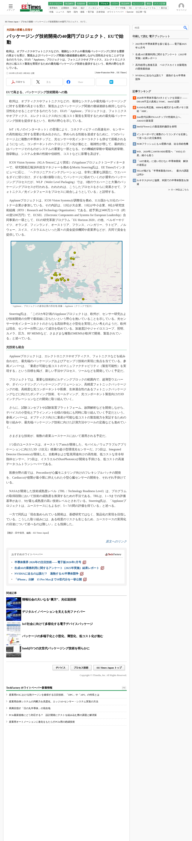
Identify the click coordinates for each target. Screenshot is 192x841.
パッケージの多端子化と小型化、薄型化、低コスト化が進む (62, 636)
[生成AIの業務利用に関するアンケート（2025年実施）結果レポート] (59, 567)
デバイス (60, 667)
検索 (185, 27)
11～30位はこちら (180, 189)
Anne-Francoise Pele (105, 72)
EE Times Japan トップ (109, 667)
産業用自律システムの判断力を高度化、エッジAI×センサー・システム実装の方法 (53, 701)
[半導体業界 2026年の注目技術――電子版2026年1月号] (50, 562)
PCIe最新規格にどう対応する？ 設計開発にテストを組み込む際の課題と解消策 (53, 715)
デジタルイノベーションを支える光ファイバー (53, 611)
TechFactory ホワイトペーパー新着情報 (29, 687)
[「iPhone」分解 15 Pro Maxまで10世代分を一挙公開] (50, 579)
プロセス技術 (27, 21)
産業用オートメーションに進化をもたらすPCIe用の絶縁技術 (42, 721)
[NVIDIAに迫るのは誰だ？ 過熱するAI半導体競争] (48, 573)
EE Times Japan (11, 21)
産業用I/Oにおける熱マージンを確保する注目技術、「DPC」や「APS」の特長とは (54, 694)
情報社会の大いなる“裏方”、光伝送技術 (49, 599)
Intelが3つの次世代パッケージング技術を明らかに (56, 648)
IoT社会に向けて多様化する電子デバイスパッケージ (57, 623)
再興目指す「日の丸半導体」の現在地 (29, 708)
